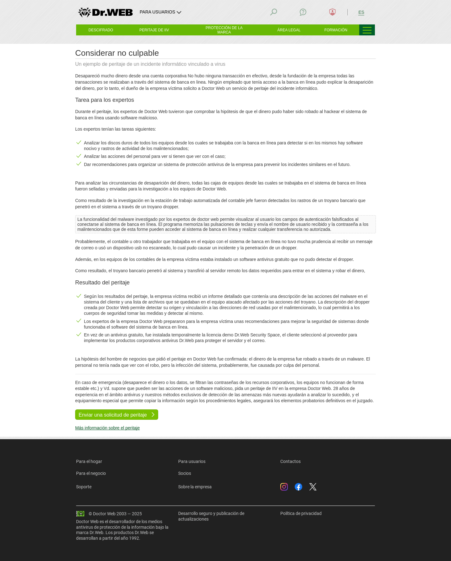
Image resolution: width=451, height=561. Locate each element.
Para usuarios (191, 461)
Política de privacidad (301, 513)
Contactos (290, 461)
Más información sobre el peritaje (107, 427)
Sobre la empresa (195, 487)
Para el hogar (89, 461)
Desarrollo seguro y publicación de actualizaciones (211, 516)
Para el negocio (91, 473)
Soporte (83, 487)
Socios (184, 473)
